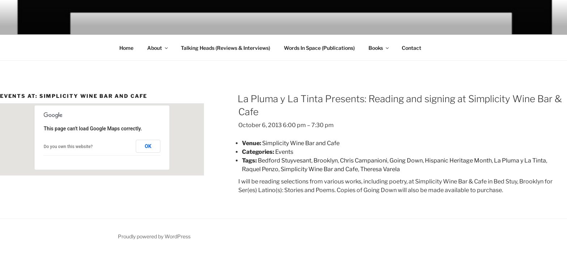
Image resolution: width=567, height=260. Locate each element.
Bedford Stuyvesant (284, 160)
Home (126, 48)
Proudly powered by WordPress (154, 236)
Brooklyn (326, 160)
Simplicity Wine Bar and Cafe (319, 169)
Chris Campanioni (363, 160)
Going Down (406, 160)
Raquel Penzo (260, 169)
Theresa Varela (380, 169)
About (158, 48)
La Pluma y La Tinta (520, 160)
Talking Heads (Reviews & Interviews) (225, 48)
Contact (411, 48)
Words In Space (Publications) (319, 48)
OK (148, 146)
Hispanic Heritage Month (458, 160)
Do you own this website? (68, 146)
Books (379, 48)
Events (284, 151)
